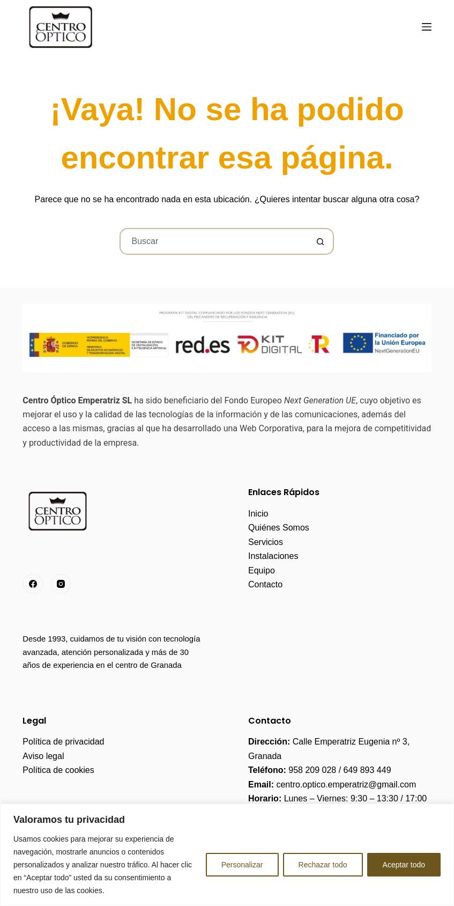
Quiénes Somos (278, 527)
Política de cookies (58, 770)
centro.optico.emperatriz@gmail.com (346, 784)
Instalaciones (273, 556)
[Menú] (426, 27)
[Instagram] (61, 584)
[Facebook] (33, 584)
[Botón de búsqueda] (320, 241)
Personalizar (242, 864)
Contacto (265, 584)
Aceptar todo (404, 864)
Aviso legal (43, 756)
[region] (227, 855)
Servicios (265, 542)
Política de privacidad (63, 741)
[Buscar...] (213, 241)
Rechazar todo (323, 864)
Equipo (261, 570)
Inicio (258, 513)
